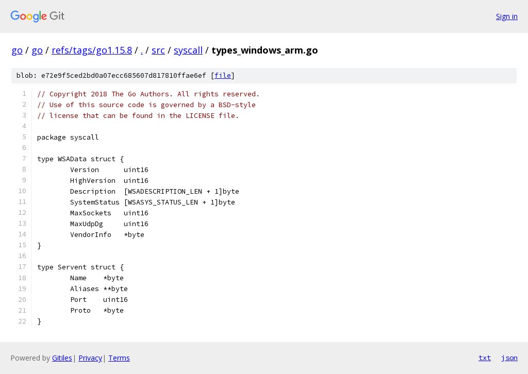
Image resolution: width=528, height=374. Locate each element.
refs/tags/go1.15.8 (92, 50)
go (17, 50)
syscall (188, 50)
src (158, 50)
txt (484, 357)
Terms (119, 358)
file (222, 75)
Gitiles (62, 358)
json (509, 357)
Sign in (507, 16)
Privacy (90, 358)
